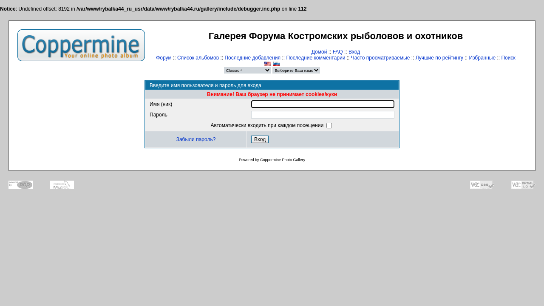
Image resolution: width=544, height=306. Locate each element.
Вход (354, 52)
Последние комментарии (315, 58)
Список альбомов (198, 58)
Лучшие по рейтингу (439, 58)
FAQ (338, 52)
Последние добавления (252, 58)
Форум (163, 58)
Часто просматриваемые (380, 58)
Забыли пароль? (196, 139)
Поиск (508, 58)
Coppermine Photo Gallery (282, 160)
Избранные (482, 58)
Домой (319, 52)
